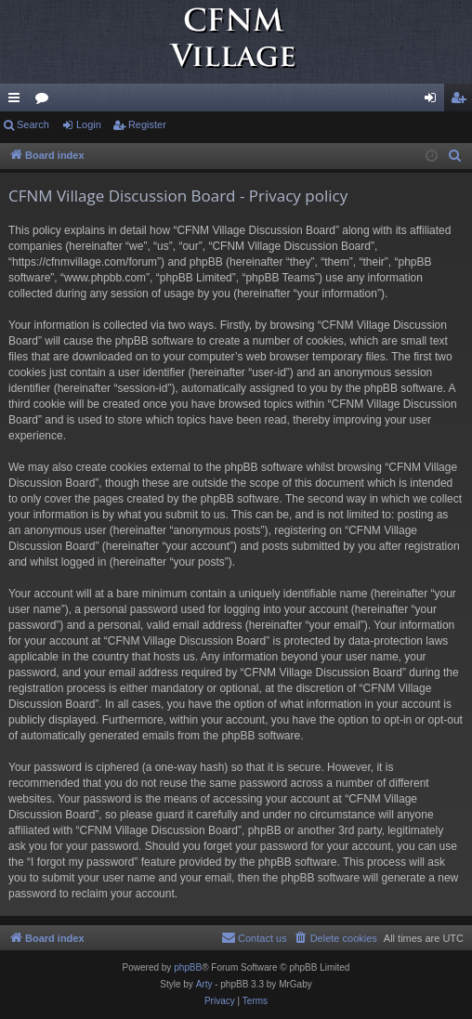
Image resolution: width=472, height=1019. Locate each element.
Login (88, 124)
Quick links (17, 101)
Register (147, 124)
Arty (204, 984)
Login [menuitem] (434, 101)
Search (33, 124)
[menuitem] (455, 156)
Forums (45, 101)
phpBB (188, 967)
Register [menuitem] (462, 101)
